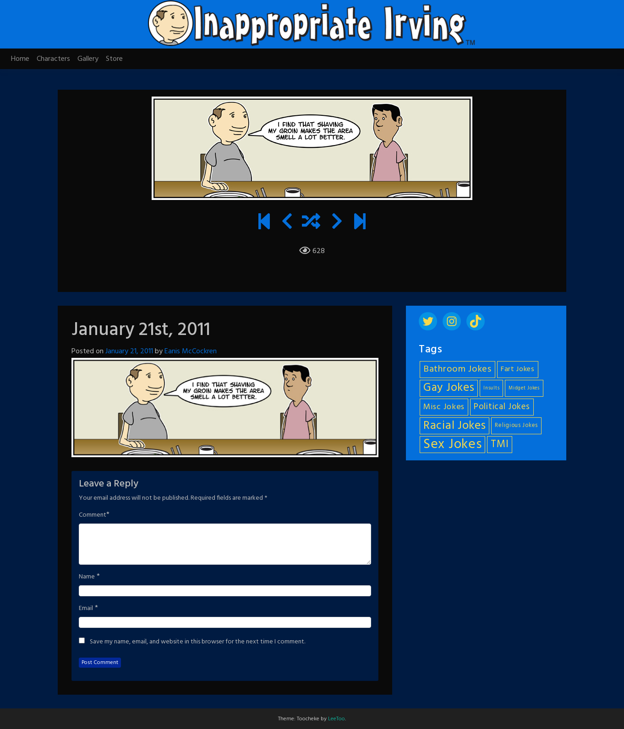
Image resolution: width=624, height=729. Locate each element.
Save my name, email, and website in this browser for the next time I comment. (197, 642)
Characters (53, 59)
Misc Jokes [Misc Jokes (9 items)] (444, 407)
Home (20, 59)
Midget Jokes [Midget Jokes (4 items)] (524, 388)
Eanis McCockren (190, 351)
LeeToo (336, 719)
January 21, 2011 (129, 351)
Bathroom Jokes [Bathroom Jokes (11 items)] (457, 369)
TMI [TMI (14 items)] (500, 444)
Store (114, 59)
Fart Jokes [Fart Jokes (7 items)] (518, 369)
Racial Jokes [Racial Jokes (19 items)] (454, 425)
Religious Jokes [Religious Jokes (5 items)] (516, 425)
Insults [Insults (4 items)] (491, 388)
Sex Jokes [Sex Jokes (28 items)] (452, 444)
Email (86, 608)
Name (87, 577)
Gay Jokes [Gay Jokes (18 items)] (448, 388)
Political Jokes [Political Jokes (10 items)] (502, 407)
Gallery (88, 59)
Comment (92, 515)
